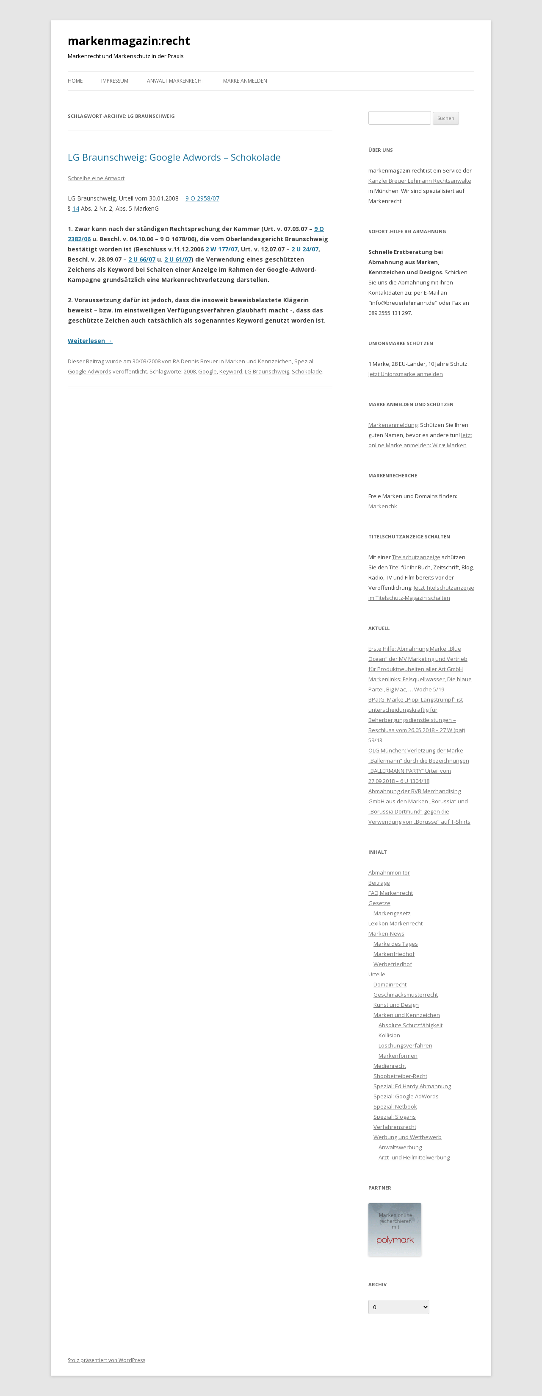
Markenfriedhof (394, 954)
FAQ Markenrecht (390, 893)
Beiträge (379, 882)
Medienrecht (389, 1066)
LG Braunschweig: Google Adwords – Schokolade (174, 156)
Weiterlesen (90, 341)
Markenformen (398, 1055)
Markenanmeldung (393, 425)
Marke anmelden (245, 80)
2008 (190, 371)
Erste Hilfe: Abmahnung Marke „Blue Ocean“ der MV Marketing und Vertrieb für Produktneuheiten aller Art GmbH (417, 659)
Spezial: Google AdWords (406, 1096)
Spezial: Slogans (394, 1116)
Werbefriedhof (392, 964)
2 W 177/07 (221, 249)
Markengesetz (392, 913)
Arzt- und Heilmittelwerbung (414, 1157)
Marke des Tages (395, 943)
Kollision (389, 1035)
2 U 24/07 (304, 249)
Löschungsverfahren (405, 1045)
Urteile (376, 974)
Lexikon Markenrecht (395, 923)
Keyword (230, 371)
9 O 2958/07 (202, 198)
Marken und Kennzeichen (258, 361)
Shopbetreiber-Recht (400, 1076)
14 (75, 208)
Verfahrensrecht (394, 1127)
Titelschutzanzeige (416, 557)
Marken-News (386, 933)
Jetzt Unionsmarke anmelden (405, 374)
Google (207, 371)
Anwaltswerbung (400, 1147)
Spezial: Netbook (395, 1106)
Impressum (114, 80)
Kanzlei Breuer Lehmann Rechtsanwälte (419, 180)
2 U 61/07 (177, 259)
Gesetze (379, 903)
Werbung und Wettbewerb (407, 1137)
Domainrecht (389, 984)
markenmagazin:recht (129, 40)
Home (75, 80)
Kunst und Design (396, 1005)
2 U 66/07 (141, 259)
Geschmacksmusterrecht (405, 994)
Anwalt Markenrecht (176, 80)
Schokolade (307, 371)
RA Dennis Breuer (195, 361)
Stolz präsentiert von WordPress (106, 1360)
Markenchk (382, 506)
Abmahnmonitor (389, 872)
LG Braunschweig (267, 371)
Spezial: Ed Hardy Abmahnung (412, 1086)
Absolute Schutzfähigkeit (410, 1025)
